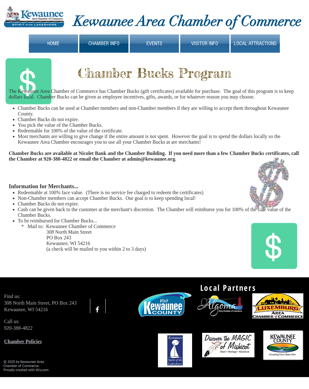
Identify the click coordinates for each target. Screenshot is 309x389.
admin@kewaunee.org (151, 159)
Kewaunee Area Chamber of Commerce (187, 21)
